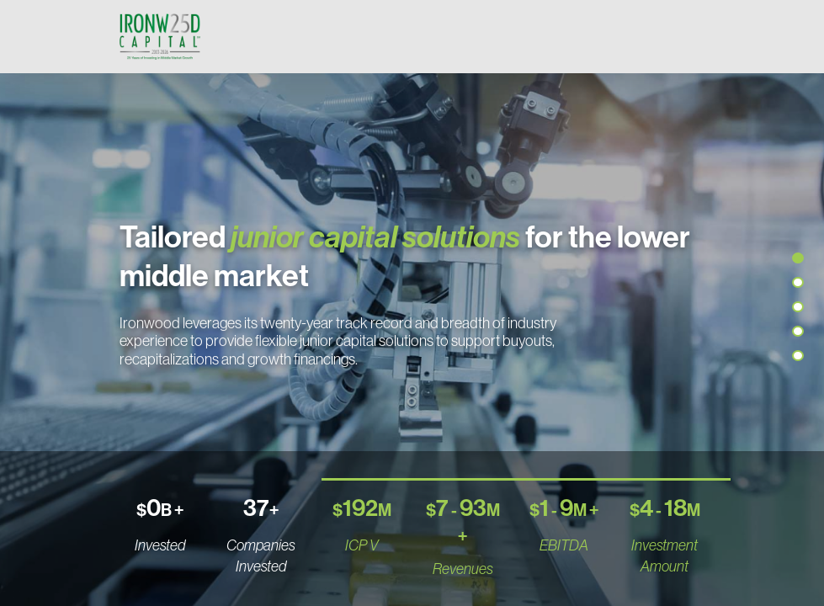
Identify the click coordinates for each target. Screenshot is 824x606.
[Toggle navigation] (688, 36)
